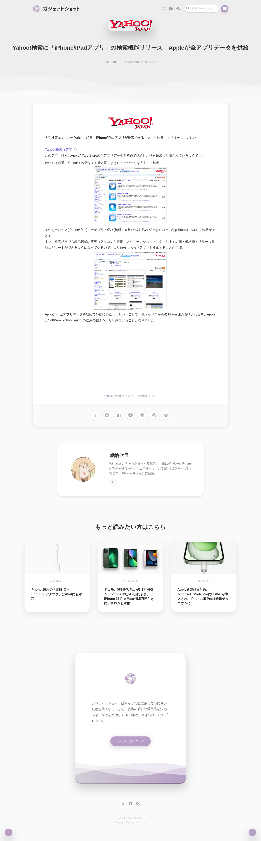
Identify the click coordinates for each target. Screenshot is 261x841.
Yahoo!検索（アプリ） (62, 149)
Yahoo (120, 396)
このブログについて (130, 741)
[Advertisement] (130, 359)
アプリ (131, 396)
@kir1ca (137, 817)
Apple (109, 396)
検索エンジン (147, 396)
